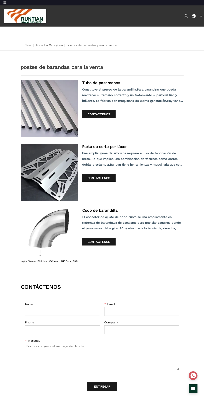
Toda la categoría (49, 45)
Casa (28, 45)
